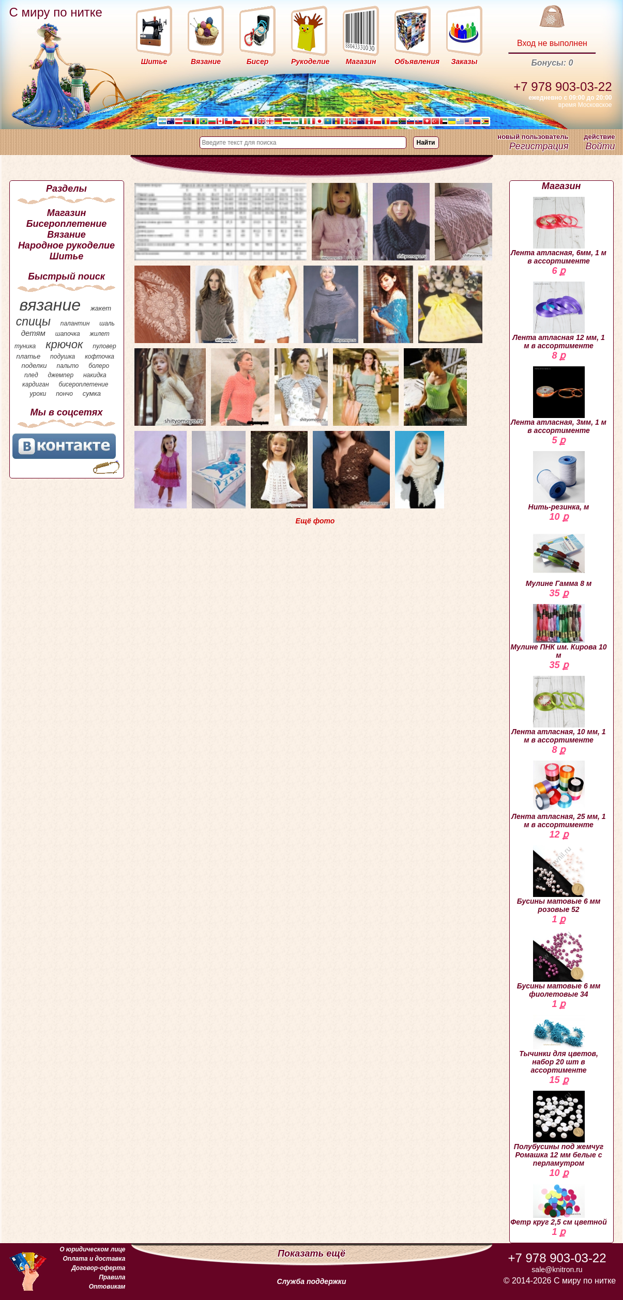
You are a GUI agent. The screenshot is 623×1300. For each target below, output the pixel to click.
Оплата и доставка (94, 1258)
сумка (92, 393)
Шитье (66, 256)
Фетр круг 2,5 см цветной (558, 1205)
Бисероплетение (66, 224)
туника (25, 346)
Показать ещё (311, 1253)
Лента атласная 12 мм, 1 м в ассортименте (558, 316)
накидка (95, 375)
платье (29, 356)
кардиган (35, 384)
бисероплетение (83, 384)
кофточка (99, 356)
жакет (100, 308)
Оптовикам (107, 1286)
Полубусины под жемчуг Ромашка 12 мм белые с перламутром (558, 1129)
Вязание (66, 234)
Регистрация (538, 146)
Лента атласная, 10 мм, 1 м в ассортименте (558, 710)
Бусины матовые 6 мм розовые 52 (559, 879)
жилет (100, 333)
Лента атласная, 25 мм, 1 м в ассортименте (558, 795)
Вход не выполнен (552, 43)
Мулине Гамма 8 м (559, 557)
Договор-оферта (98, 1268)
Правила (112, 1277)
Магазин (66, 213)
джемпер (60, 375)
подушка (62, 356)
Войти (600, 146)
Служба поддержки (311, 1281)
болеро (98, 365)
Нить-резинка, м (558, 481)
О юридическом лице (92, 1249)
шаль (107, 323)
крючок (64, 344)
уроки (38, 393)
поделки (34, 365)
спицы (33, 321)
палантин (75, 323)
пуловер (104, 346)
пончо (64, 393)
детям (33, 333)
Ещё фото (315, 521)
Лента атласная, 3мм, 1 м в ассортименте (558, 400)
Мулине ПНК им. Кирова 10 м (558, 631)
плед (31, 375)
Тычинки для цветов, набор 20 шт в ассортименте (558, 1044)
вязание (50, 305)
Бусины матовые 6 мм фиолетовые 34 (559, 964)
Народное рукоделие (66, 245)
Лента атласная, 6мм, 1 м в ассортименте (558, 231)
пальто (67, 365)
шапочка (67, 333)
